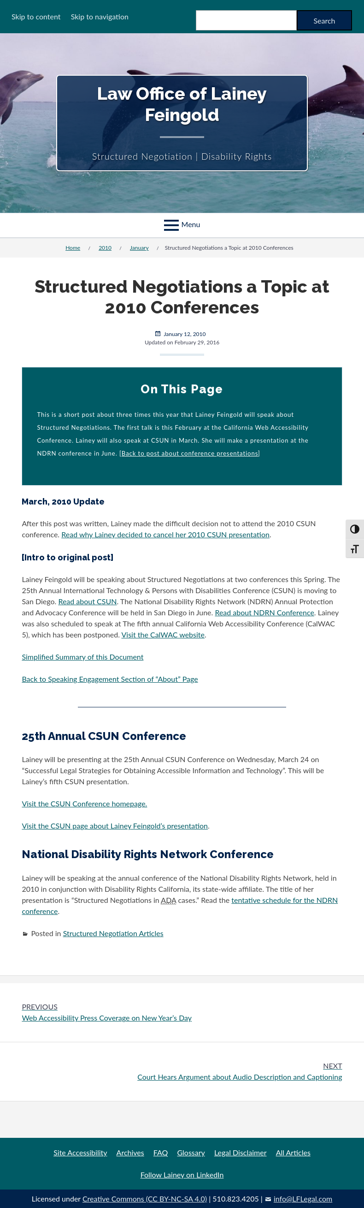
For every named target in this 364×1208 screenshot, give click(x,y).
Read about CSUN (87, 601)
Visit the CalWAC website (163, 634)
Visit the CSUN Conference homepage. (84, 803)
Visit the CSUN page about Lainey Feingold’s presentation (115, 825)
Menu (191, 224)
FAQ (160, 1152)
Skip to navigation (100, 16)
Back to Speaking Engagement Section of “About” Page (110, 678)
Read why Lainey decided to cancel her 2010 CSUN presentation (165, 534)
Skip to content (36, 16)
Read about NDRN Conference (264, 612)
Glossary (191, 1152)
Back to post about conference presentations (190, 453)
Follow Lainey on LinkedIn (182, 1174)
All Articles (293, 1152)
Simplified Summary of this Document (82, 656)
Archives (130, 1152)
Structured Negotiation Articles (113, 933)
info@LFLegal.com (303, 1198)
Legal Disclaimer (240, 1152)
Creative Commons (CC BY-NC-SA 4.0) (144, 1198)
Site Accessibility (80, 1152)
